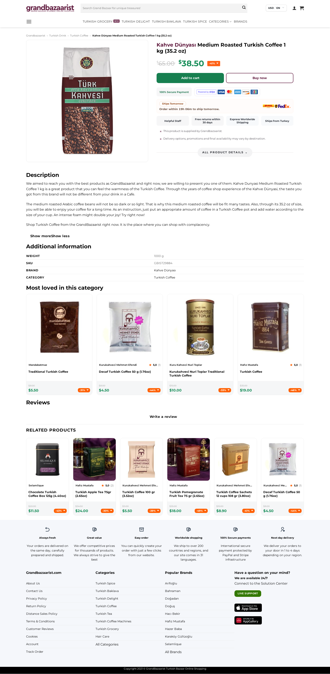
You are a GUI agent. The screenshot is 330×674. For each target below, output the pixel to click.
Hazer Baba (173, 629)
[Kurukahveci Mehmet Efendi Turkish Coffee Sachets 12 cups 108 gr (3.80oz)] (235, 494)
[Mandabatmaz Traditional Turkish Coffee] (59, 372)
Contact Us (34, 591)
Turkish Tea (104, 614)
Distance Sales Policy (41, 614)
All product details (225, 152)
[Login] (294, 8)
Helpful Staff (172, 120)
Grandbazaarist (35, 35)
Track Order (34, 652)
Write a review (163, 417)
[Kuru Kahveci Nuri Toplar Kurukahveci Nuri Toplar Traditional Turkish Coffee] (200, 373)
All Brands (173, 652)
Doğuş (170, 606)
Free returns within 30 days (207, 121)
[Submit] (244, 8)
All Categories (107, 644)
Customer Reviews (40, 629)
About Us (33, 583)
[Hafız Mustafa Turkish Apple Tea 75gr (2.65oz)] (94, 494)
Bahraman (172, 591)
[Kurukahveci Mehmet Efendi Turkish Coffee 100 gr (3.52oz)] (141, 494)
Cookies (32, 636)
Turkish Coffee (79, 35)
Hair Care (102, 636)
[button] (29, 21)
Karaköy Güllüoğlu (178, 636)
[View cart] (302, 8)
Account (32, 644)
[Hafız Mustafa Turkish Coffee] (271, 372)
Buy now (260, 78)
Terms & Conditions (40, 621)
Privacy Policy (36, 598)
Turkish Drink (57, 35)
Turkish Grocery (98, 21)
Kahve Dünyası (176, 45)
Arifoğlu (171, 583)
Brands (241, 21)
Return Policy (36, 606)
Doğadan (172, 598)
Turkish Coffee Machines (113, 621)
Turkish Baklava (166, 21)
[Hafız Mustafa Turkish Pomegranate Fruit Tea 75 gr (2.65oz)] (188, 494)
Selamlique (173, 644)
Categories (220, 22)
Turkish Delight (136, 21)
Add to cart (190, 78)
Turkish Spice (195, 21)
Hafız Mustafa (175, 621)
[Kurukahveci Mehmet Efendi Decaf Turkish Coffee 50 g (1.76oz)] (130, 372)
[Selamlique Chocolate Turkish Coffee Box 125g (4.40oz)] (47, 494)
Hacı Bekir (172, 614)
